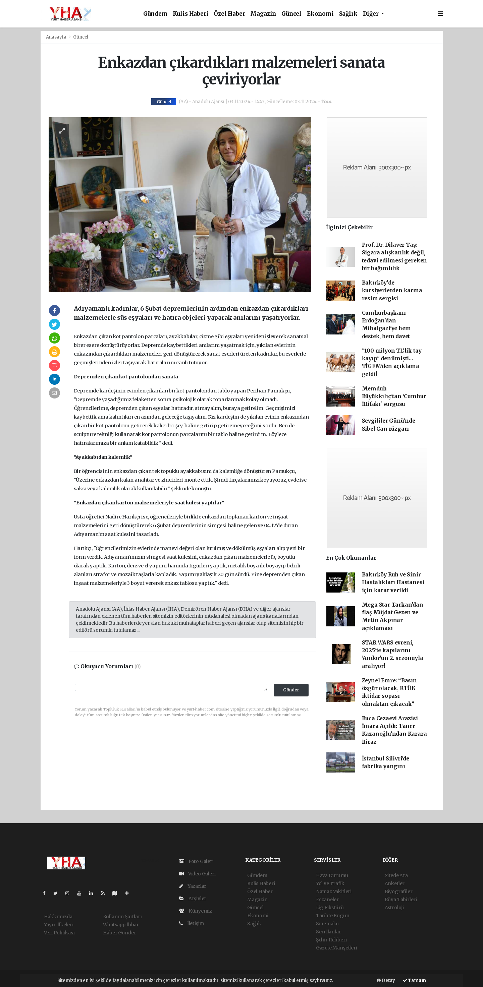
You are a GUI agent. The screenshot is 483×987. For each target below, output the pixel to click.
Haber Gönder (119, 933)
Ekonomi (320, 13)
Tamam (414, 980)
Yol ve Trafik (330, 883)
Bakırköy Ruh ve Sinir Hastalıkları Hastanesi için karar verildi (393, 582)
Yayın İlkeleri (58, 925)
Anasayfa (56, 37)
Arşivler (192, 899)
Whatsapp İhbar (121, 925)
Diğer (371, 13)
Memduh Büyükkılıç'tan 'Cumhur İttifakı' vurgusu (394, 396)
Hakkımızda (58, 917)
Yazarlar (192, 886)
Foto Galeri (196, 861)
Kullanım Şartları (122, 917)
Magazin (263, 13)
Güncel (291, 13)
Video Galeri (197, 874)
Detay (386, 980)
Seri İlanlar (328, 932)
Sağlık (348, 13)
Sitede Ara (396, 875)
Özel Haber (229, 13)
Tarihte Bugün (333, 916)
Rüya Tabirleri (401, 900)
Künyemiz (195, 911)
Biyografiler (399, 891)
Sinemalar (327, 924)
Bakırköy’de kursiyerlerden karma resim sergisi (392, 291)
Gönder (291, 689)
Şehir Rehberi (331, 940)
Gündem (155, 13)
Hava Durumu (332, 875)
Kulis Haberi (191, 13)
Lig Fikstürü (330, 908)
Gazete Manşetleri (336, 948)
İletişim (191, 923)
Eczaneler (327, 900)
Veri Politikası (59, 933)
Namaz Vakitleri (334, 891)
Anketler (395, 883)
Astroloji (394, 908)
